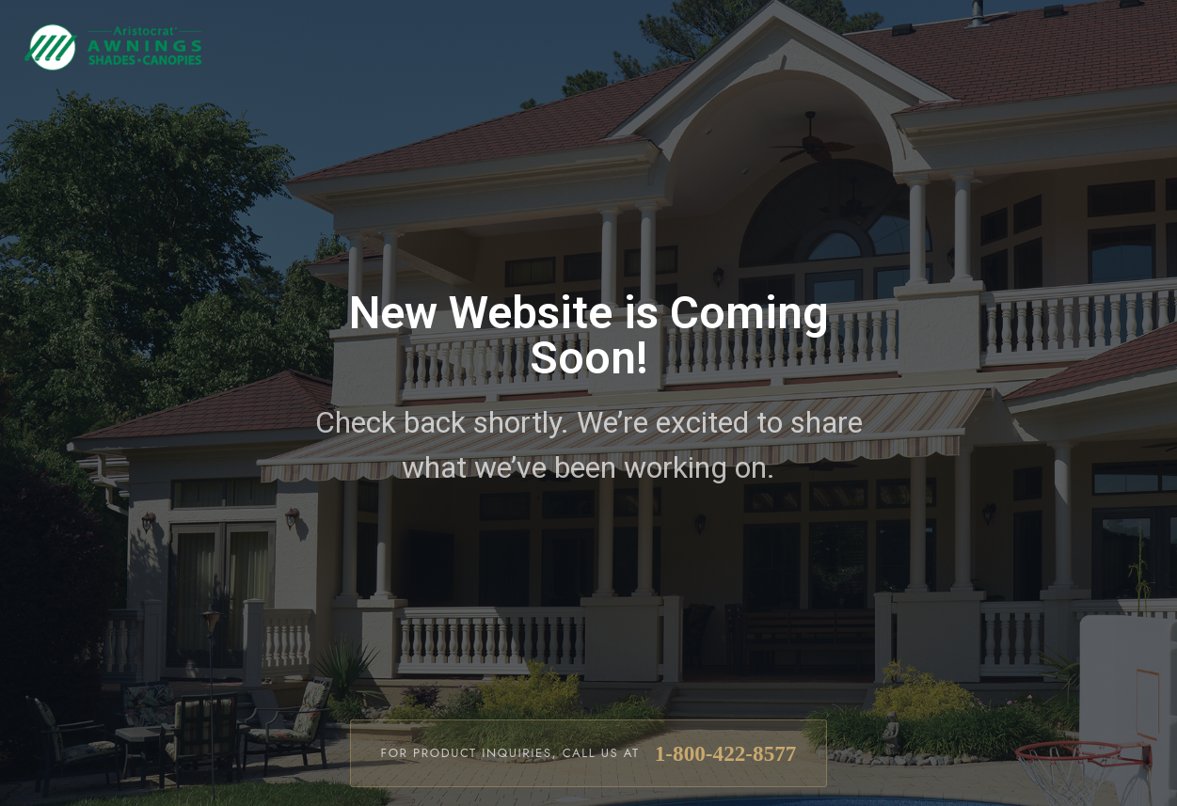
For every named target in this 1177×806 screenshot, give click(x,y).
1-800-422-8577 (726, 753)
